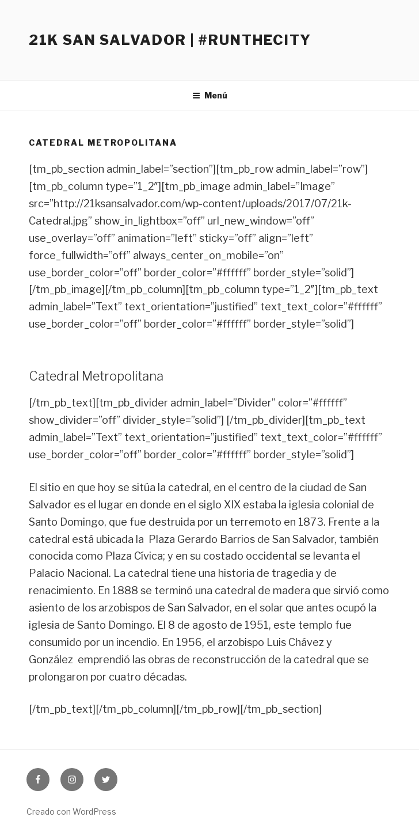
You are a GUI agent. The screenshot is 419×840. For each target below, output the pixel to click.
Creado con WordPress (71, 811)
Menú (209, 95)
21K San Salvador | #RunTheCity (170, 40)
